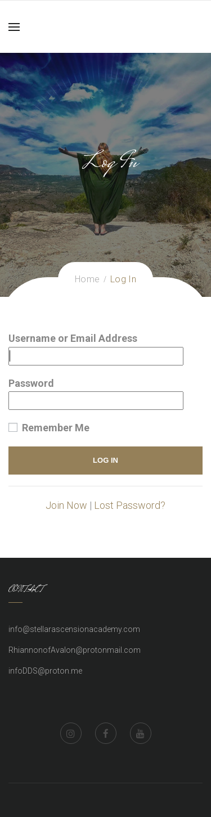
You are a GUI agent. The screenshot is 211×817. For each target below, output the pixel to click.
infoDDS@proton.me (45, 670)
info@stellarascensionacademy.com (74, 629)
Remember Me (48, 428)
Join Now (66, 505)
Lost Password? (129, 505)
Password (31, 383)
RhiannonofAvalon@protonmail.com (74, 650)
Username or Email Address (72, 338)
